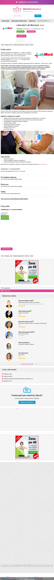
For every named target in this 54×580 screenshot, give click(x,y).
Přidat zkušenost (7, 248)
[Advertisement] (27, 419)
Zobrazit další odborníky (27, 364)
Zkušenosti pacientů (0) (18, 44)
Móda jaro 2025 (8, 381)
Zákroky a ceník (8, 44)
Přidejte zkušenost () (21, 41)
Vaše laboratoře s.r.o (16, 59)
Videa (31, 44)
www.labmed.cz (43, 164)
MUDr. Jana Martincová (29, 565)
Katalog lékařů (6, 288)
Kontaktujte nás (21, 36)
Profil (2, 44)
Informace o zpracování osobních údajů (29, 566)
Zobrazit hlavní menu (27, 2)
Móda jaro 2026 (8, 374)
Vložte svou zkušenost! (27, 402)
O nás (52, 566)
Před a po (27, 44)
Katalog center (6, 290)
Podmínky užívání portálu (44, 566)
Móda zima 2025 (8, 376)
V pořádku (26, 579)
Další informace (31, 579)
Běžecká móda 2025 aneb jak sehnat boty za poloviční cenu (18, 378)
